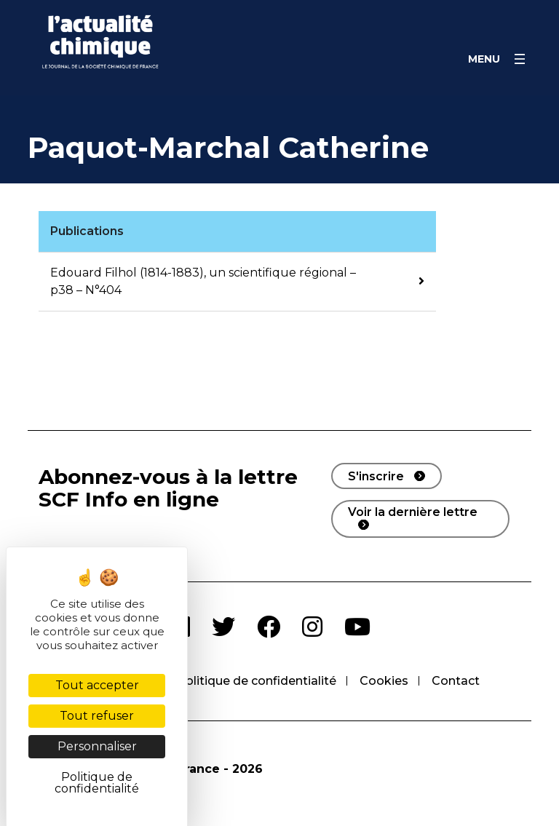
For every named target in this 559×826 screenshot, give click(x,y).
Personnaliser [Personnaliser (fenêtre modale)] (97, 746)
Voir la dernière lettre (412, 512)
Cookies (384, 681)
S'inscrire (376, 476)
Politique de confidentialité (256, 681)
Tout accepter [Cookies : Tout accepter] (97, 685)
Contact (456, 681)
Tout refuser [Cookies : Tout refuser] (97, 716)
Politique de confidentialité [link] (97, 782)
